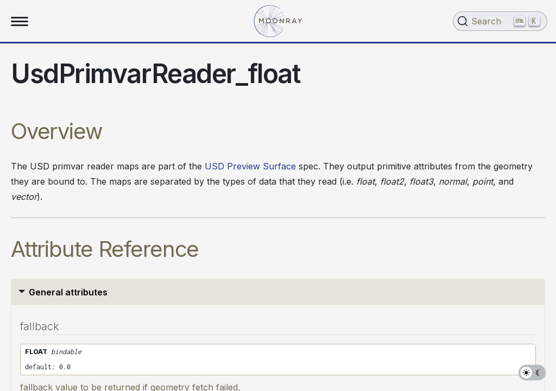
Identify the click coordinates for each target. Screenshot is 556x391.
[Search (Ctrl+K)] (500, 21)
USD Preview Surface (250, 166)
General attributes (68, 292)
